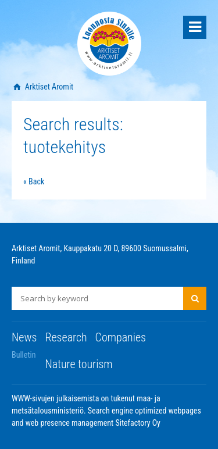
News (24, 337)
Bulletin (24, 354)
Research (66, 337)
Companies (120, 337)
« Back (33, 181)
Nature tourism (78, 364)
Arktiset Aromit (48, 86)
